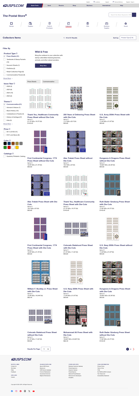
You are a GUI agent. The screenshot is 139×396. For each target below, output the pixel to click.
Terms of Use (101, 368)
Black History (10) (12, 110)
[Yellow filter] (17, 147)
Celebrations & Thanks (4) (15, 114)
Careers (13, 377)
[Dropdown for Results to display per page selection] (46, 349)
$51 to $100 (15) (12, 132)
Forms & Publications (45, 371)
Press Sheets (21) (13, 56)
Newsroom (42, 368)
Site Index (13, 368)
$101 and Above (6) (13, 135)
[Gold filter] (17, 143)
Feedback (13, 371)
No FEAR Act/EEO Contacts (104, 371)
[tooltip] (16, 53)
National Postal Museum (75, 373)
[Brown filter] (13, 143)
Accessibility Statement (103, 375)
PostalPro (71, 377)
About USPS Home (44, 366)
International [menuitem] (106, 5)
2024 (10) (10, 93)
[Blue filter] (9, 143)
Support (107, 2)
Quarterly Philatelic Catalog (16, 156)
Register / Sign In (130, 2)
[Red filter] (9, 147)
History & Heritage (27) (14, 117)
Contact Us (14, 366)
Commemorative (49, 81)
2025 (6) (9, 89)
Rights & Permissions (45, 375)
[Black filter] (5, 143)
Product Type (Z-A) (127, 37)
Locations (97, 2)
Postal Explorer (72, 371)
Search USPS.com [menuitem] (130, 5)
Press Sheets (32, 81)
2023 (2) (9, 96)
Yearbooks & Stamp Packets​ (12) (16, 60)
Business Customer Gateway (76, 366)
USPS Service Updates (45, 370)
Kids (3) (9, 120)
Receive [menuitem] (61, 5)
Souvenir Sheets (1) (13, 65)
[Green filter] (5, 147)
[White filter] (13, 147)
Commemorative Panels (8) (16, 75)
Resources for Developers (75, 375)
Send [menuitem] (49, 5)
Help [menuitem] (121, 5)
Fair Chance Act (101, 373)
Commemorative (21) (14, 104)
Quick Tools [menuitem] (35, 5)
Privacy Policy (101, 366)
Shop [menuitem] (74, 5)
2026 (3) (9, 86)
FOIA (99, 370)
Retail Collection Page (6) (15, 71)
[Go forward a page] (133, 349)
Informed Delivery (119, 2)
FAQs (12, 370)
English (86, 2)
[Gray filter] (21, 143)
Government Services (45, 373)
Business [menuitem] (90, 5)
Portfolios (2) (11, 68)
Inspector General (73, 370)
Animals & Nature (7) (13, 107)
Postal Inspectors (73, 368)
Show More (7, 78)
